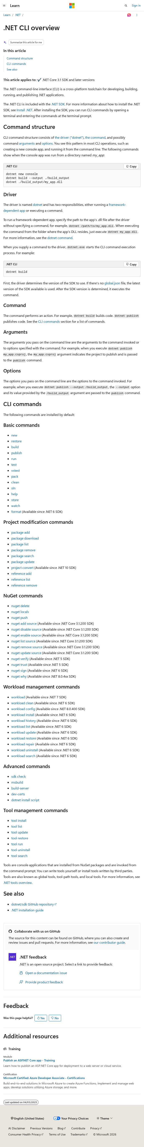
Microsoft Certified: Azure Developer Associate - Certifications (44, 1078)
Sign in (136, 5)
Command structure (20, 58)
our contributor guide (109, 942)
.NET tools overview (17, 882)
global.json (112, 283)
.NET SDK (58, 104)
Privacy (94, 1128)
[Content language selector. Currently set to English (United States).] (27, 1118)
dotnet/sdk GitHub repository (32, 904)
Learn (6, 15)
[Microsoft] (72, 5)
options (47, 143)
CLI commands (16, 64)
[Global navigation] (4, 5)
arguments (27, 143)
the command (95, 137)
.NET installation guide (27, 910)
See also (12, 69)
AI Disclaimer (16, 1128)
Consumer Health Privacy (24, 1134)
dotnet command (59, 237)
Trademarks (78, 1134)
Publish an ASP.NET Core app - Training (29, 1060)
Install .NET (24, 110)
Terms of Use (57, 1134)
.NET (18, 15)
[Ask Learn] (129, 15)
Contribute (78, 1128)
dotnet (37, 204)
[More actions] (137, 15)
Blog (60, 1128)
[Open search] (126, 5)
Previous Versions (41, 1128)
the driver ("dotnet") (69, 137)
